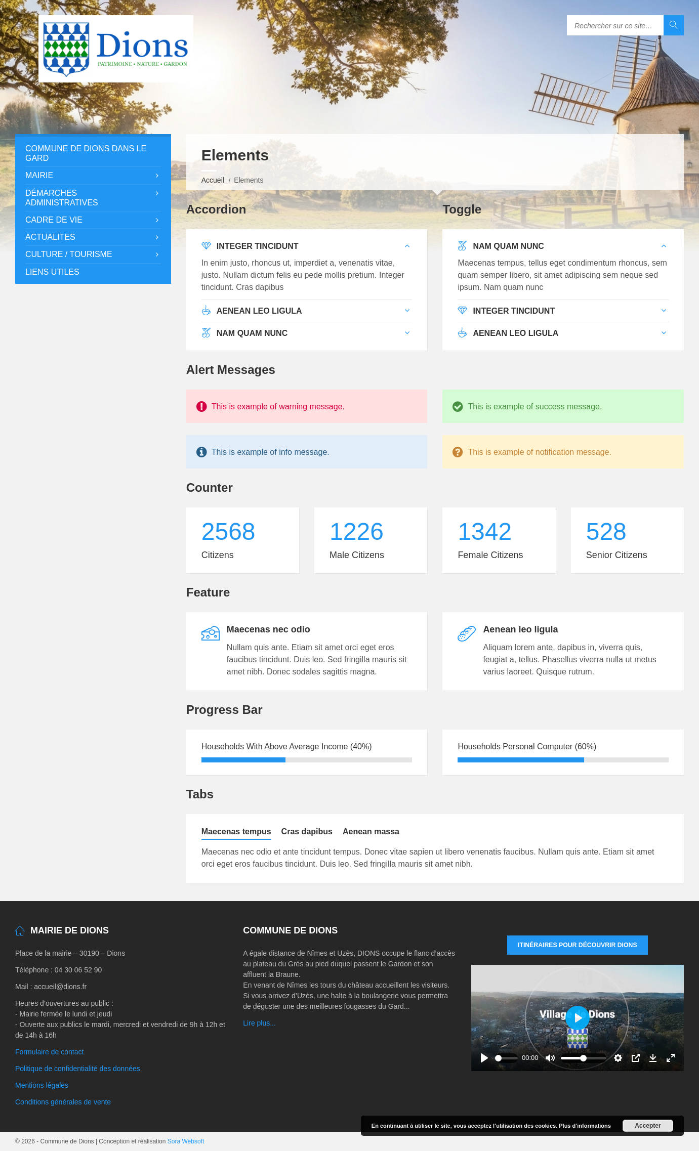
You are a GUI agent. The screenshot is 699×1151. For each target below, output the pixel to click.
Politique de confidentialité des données (77, 1068)
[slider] (506, 1058)
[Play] (484, 1058)
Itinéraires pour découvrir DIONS (577, 945)
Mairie (39, 175)
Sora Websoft (186, 1141)
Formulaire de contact (49, 1052)
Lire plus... (259, 1023)
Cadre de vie (54, 220)
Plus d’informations (585, 1126)
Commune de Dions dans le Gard (85, 153)
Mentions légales (41, 1085)
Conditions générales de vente (63, 1102)
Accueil (212, 180)
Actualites (50, 237)
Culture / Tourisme (68, 254)
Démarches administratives (61, 198)
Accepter (648, 1125)
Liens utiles (52, 272)
